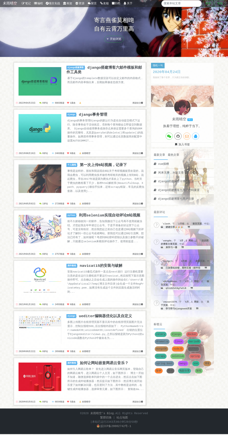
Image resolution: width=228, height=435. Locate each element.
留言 (92, 4)
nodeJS (177, 349)
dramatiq (162, 341)
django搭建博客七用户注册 (174, 199)
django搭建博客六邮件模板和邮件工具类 (104, 70)
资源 (80, 4)
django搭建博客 (76, 67)
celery (160, 334)
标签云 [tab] (158, 324)
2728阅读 (58, 204)
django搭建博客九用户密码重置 (177, 190)
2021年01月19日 (25, 305)
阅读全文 (138, 103)
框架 (67, 4)
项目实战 (53, 4)
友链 (104, 4)
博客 (207, 363)
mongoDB (161, 349)
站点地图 (122, 419)
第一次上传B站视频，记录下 (103, 165)
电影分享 (185, 371)
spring (195, 356)
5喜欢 (71, 402)
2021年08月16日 (25, 153)
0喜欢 (71, 153)
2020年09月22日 (25, 352)
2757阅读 (58, 254)
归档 (116, 4)
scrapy (160, 356)
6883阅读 (58, 103)
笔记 (26, 4)
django (72, 114)
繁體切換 (106, 419)
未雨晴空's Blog (102, 414)
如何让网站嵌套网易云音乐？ (104, 363)
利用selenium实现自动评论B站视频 (109, 215)
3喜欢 (71, 204)
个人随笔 (72, 165)
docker (192, 334)
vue (196, 363)
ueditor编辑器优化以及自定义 (105, 316)
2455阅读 (58, 305)
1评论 (43, 204)
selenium (178, 356)
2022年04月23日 (25, 103)
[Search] (178, 3)
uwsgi (183, 363)
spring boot (164, 363)
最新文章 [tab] (159, 155)
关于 (128, 4)
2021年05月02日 (25, 204)
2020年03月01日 (25, 402)
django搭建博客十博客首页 (174, 182)
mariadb (194, 341)
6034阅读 (58, 402)
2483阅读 (58, 153)
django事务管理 (93, 114)
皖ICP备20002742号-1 (114, 427)
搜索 (208, 4)
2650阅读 (58, 352)
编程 (38, 4)
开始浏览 (114, 39)
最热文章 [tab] (173, 155)
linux (178, 341)
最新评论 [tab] (159, 212)
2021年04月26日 (25, 254)
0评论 (43, 103)
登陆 (220, 4)
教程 (170, 371)
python (72, 215)
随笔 (198, 371)
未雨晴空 (10, 3)
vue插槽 (161, 164)
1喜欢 (71, 103)
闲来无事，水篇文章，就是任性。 (177, 173)
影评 (158, 371)
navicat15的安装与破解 (101, 266)
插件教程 (72, 266)
